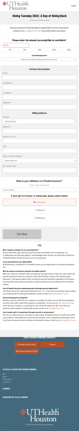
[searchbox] (39, 190)
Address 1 (7, 127)
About (5, 377)
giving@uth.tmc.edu (32, 30)
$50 (24, 50)
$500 (69, 50)
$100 (39, 50)
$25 (10, 50)
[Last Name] (39, 97)
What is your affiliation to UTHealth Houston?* (39, 181)
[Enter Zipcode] (39, 170)
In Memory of (39, 218)
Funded (52, 344)
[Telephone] (39, 107)
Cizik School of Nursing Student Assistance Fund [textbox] (39, 59)
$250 (54, 50)
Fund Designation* (39, 55)
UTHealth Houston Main (27, 344)
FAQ (4, 374)
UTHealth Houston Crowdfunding (19, 369)
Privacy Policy (7, 379)
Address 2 (6, 136)
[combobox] (39, 59)
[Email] (39, 77)
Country (6, 117)
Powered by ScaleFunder (15, 397)
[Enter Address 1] (39, 131)
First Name (7, 83)
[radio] (39, 202)
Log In (73, 5)
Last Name (7, 93)
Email (5, 73)
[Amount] (16, 45)
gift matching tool (65, 303)
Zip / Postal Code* (9, 166)
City (4, 146)
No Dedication (39, 202)
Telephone (7, 102)
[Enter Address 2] (39, 141)
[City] (39, 150)
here (43, 291)
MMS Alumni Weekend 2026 (27, 351)
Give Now (22, 233)
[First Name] (39, 87)
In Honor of (39, 210)
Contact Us (6, 382)
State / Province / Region (12, 156)
